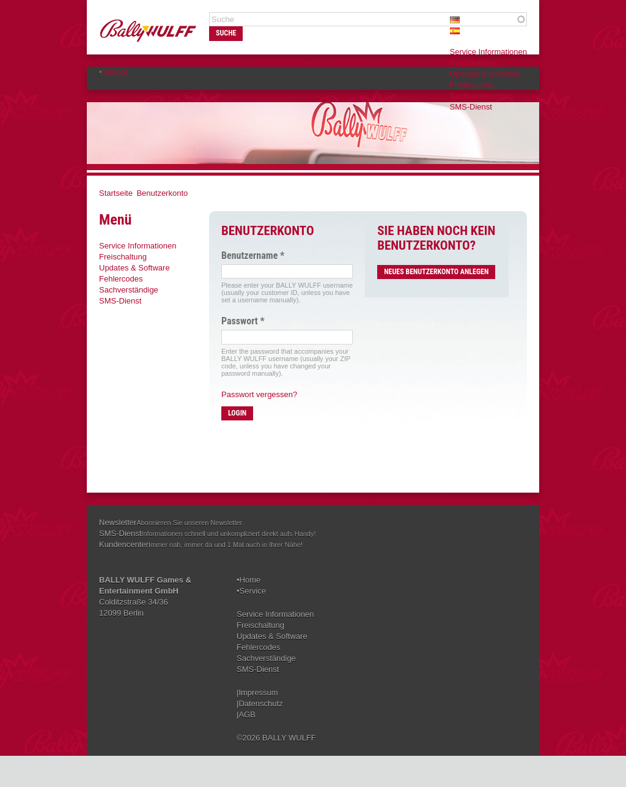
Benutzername (252, 255)
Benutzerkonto (162, 193)
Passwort (243, 321)
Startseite (116, 193)
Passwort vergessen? (259, 394)
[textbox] (368, 19)
